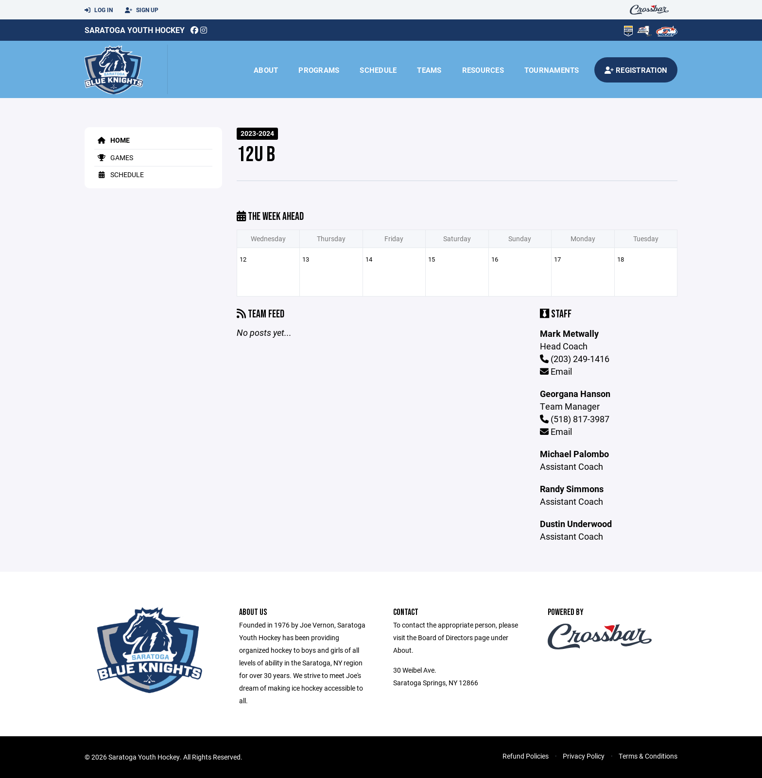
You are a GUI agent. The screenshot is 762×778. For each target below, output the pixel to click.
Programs (318, 70)
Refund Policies (525, 756)
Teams (429, 70)
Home (112, 140)
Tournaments (551, 70)
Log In (99, 10)
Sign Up (141, 10)
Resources (483, 70)
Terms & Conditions (648, 756)
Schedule (378, 70)
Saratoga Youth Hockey (135, 30)
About (266, 70)
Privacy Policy (584, 756)
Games (113, 157)
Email (556, 371)
